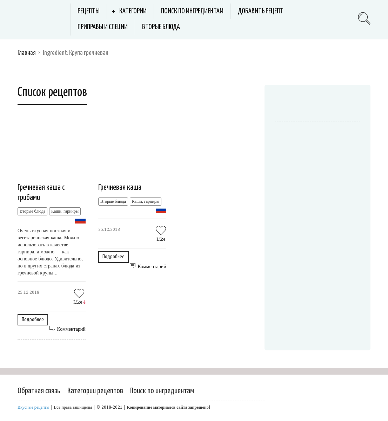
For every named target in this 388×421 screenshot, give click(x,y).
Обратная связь (39, 391)
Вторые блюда (161, 27)
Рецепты (89, 11)
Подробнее (33, 319)
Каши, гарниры (65, 211)
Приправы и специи (103, 27)
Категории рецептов (95, 391)
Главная (27, 53)
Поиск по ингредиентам (192, 11)
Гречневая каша (119, 187)
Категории (133, 11)
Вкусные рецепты (33, 407)
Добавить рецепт (260, 11)
